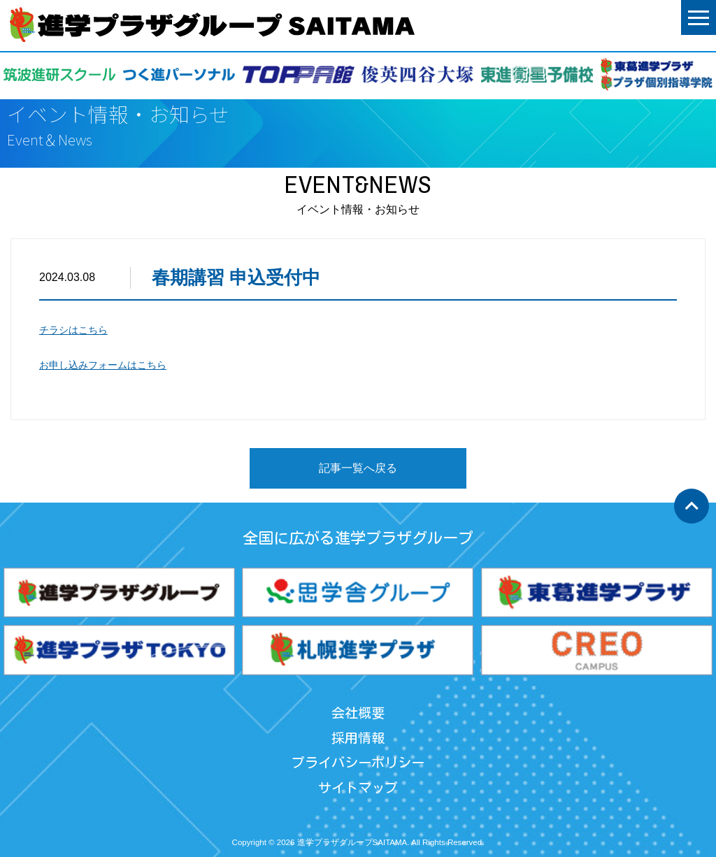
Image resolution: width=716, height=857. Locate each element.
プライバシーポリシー (358, 762)
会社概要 (358, 712)
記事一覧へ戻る (358, 468)
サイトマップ (358, 787)
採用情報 (358, 737)
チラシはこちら (73, 330)
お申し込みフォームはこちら (102, 364)
